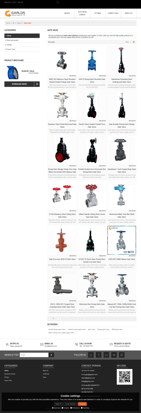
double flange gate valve (56, 329)
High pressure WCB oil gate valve (62, 259)
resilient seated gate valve (77, 329)
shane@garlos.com (88, 378)
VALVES (67, 13)
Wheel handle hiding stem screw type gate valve (92, 215)
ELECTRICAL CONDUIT (82, 13)
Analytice (65, 408)
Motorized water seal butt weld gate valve (121, 215)
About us (45, 370)
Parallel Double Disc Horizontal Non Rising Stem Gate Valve (92, 170)
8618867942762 (87, 392)
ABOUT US (128, 13)
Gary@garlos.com (51, 346)
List (131, 42)
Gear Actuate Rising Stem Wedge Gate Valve (122, 125)
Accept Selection (70, 404)
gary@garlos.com (91, 374)
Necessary (56, 408)
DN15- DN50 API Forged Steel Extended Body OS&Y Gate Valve (62, 305)
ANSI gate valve (117, 329)
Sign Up (20, 2)
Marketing (85, 408)
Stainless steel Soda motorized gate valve (62, 125)
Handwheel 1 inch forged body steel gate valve (122, 170)
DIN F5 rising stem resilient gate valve (92, 80)
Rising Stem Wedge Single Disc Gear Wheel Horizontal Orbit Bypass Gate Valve (62, 170)
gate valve (91, 329)
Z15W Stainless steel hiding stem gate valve (62, 215)
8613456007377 (93, 385)
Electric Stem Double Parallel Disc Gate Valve (92, 125)
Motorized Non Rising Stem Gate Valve (92, 305)
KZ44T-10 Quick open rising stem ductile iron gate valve (92, 260)
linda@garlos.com (88, 381)
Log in (14, 2)
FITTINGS (98, 13)
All (13, 23)
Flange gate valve (103, 329)
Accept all (82, 404)
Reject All (58, 404)
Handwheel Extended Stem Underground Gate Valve (121, 80)
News (44, 377)
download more (19, 84)
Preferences (75, 408)
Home (8, 23)
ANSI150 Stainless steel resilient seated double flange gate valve (62, 80)
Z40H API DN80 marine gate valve (121, 259)
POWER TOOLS (113, 13)
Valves (19, 23)
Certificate (46, 374)
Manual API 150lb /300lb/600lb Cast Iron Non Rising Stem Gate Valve (122, 305)
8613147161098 (87, 389)
